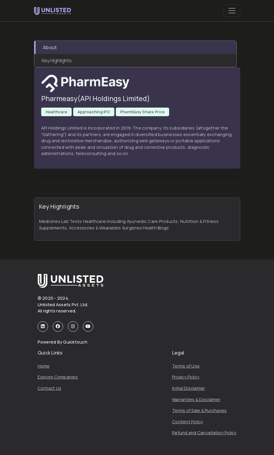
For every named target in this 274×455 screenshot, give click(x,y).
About (50, 47)
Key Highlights (57, 60)
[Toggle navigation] (232, 11)
